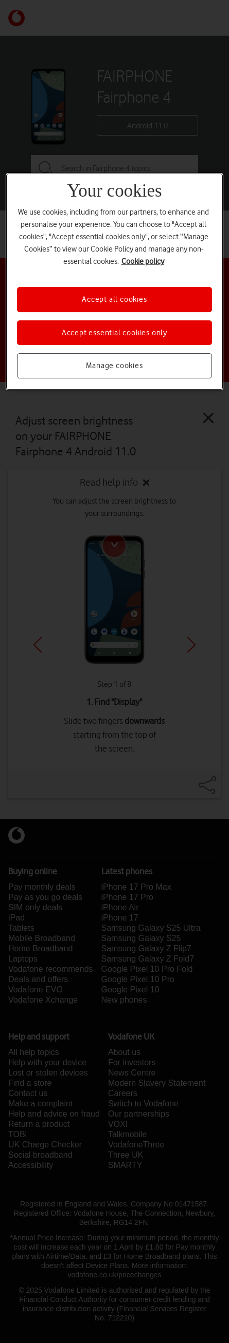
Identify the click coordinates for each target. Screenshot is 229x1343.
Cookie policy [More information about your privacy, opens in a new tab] (142, 261)
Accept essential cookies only (114, 332)
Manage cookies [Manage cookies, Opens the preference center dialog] (114, 365)
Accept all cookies (114, 299)
